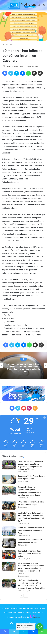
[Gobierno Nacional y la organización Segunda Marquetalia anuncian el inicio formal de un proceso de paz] (9, 490)
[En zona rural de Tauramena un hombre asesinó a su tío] (9, 543)
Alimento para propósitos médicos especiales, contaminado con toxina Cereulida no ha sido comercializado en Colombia (23, 368)
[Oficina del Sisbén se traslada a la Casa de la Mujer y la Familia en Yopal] (9, 531)
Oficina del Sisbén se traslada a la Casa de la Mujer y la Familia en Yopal (31, 530)
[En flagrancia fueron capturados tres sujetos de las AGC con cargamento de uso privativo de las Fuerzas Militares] (9, 464)
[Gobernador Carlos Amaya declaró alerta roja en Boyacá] (9, 479)
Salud (12, 44)
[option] (23, 365)
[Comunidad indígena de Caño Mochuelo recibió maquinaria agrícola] (9, 554)
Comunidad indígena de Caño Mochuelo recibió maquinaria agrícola (29, 553)
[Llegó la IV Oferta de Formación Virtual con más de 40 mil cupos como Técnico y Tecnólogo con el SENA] (9, 516)
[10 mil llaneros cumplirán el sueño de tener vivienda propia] (9, 505)
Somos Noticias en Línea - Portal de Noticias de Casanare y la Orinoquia (24, 613)
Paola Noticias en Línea (14, 66)
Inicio (5, 44)
